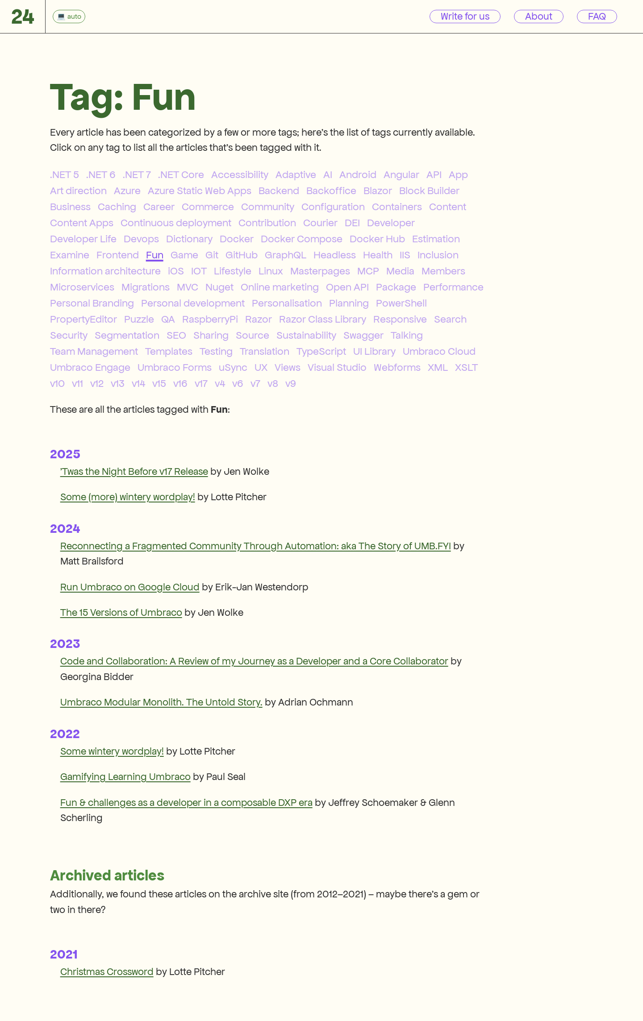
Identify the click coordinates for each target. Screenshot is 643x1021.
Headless (334, 255)
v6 (237, 383)
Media (400, 271)
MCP (368, 271)
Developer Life (83, 239)
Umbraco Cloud (439, 351)
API (434, 174)
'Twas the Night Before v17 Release (134, 471)
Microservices (82, 287)
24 (22, 16)
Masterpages (320, 271)
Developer (391, 222)
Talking (407, 335)
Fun (154, 255)
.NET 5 (64, 174)
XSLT (466, 367)
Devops (141, 239)
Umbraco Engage (90, 367)
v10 (57, 383)
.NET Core (181, 174)
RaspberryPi (210, 319)
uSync (233, 367)
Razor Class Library (322, 319)
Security (69, 335)
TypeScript (321, 351)
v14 (138, 383)
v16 (180, 383)
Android (357, 174)
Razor (258, 319)
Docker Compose (301, 239)
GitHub (241, 255)
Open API (347, 287)
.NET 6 (101, 174)
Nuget (219, 287)
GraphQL (285, 255)
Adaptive (296, 174)
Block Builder (429, 190)
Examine (69, 255)
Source (252, 335)
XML (438, 367)
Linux (271, 271)
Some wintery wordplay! (112, 751)
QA (168, 319)
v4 (220, 383)
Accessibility (239, 174)
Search (450, 319)
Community (267, 206)
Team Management (94, 351)
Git (211, 255)
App (458, 174)
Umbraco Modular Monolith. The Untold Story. (161, 702)
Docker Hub (377, 239)
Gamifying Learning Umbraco (125, 776)
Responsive (400, 319)
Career (159, 206)
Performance (453, 287)
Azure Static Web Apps (199, 190)
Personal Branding (92, 303)
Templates (168, 351)
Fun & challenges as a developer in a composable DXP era (186, 802)
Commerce (208, 206)
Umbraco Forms (175, 367)
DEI (352, 222)
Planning (349, 303)
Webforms (397, 367)
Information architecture (105, 271)
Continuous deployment (176, 222)
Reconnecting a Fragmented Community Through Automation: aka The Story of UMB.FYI (255, 546)
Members (443, 271)
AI (327, 174)
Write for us (465, 16)
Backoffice (331, 190)
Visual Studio (337, 367)
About (538, 16)
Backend (279, 190)
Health (377, 255)
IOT (199, 271)
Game (184, 255)
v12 (97, 383)
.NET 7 (137, 174)
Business (70, 206)
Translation (264, 351)
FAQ (597, 16)
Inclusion (438, 255)
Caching (117, 206)
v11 (77, 383)
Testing (216, 351)
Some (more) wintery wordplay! (127, 496)
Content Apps (81, 222)
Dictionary (189, 239)
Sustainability (306, 335)
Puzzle (139, 319)
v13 (118, 383)
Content (447, 206)
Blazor (377, 190)
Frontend (117, 255)
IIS (405, 255)
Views (288, 367)
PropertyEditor (83, 319)
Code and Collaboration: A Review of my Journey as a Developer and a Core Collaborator (254, 661)
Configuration (333, 206)
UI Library (374, 351)
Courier (320, 222)
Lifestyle (232, 271)
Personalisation (287, 303)
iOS (176, 271)
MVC (187, 287)
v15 (159, 383)
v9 (290, 383)
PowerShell (401, 303)
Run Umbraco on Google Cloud (130, 587)
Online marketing (280, 287)
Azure (127, 190)
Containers (397, 206)
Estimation (436, 239)
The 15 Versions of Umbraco (121, 612)
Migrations (145, 287)
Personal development (193, 303)
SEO (176, 335)
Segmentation (127, 335)
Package (396, 287)
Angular (401, 174)
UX (261, 367)
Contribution (267, 222)
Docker (237, 239)
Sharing (211, 335)
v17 (201, 383)
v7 (255, 383)
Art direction (78, 190)
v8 (272, 383)
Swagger (363, 335)
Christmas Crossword (107, 971)
